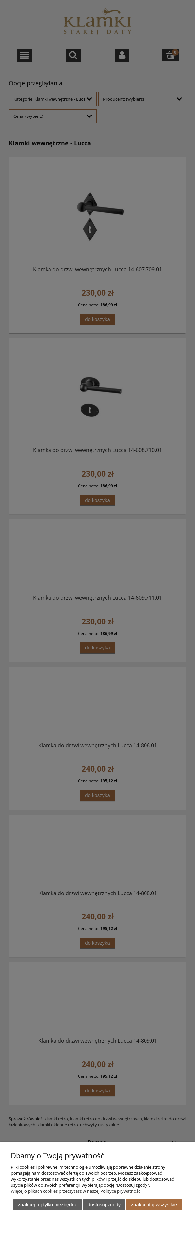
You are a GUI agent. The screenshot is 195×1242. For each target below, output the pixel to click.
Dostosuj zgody (104, 1204)
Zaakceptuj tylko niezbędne (47, 1204)
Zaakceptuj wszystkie (154, 1204)
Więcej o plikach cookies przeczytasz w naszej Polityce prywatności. (76, 1191)
